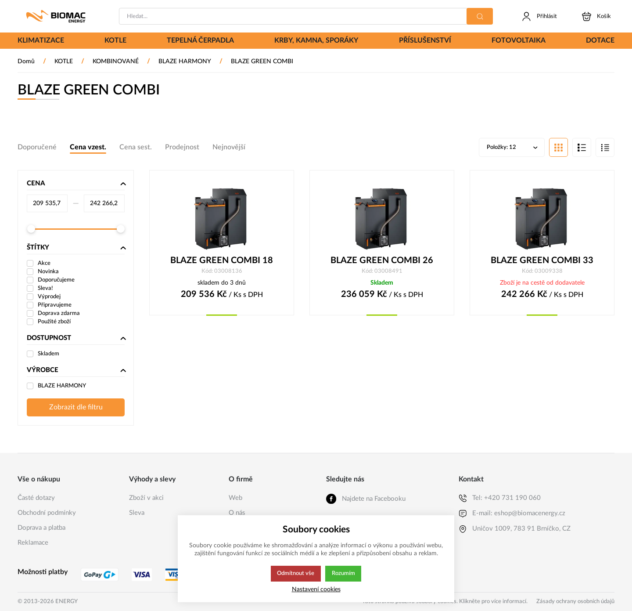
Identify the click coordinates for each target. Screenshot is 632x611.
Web (235, 498)
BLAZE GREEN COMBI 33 (542, 261)
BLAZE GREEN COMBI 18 (221, 261)
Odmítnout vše (295, 573)
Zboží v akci (146, 498)
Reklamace (33, 542)
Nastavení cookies (316, 589)
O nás (237, 513)
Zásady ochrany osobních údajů (575, 601)
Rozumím (344, 573)
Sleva (136, 513)
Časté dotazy (36, 498)
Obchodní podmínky (47, 513)
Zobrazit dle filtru (76, 408)
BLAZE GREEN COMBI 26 (381, 261)
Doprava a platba (41, 527)
